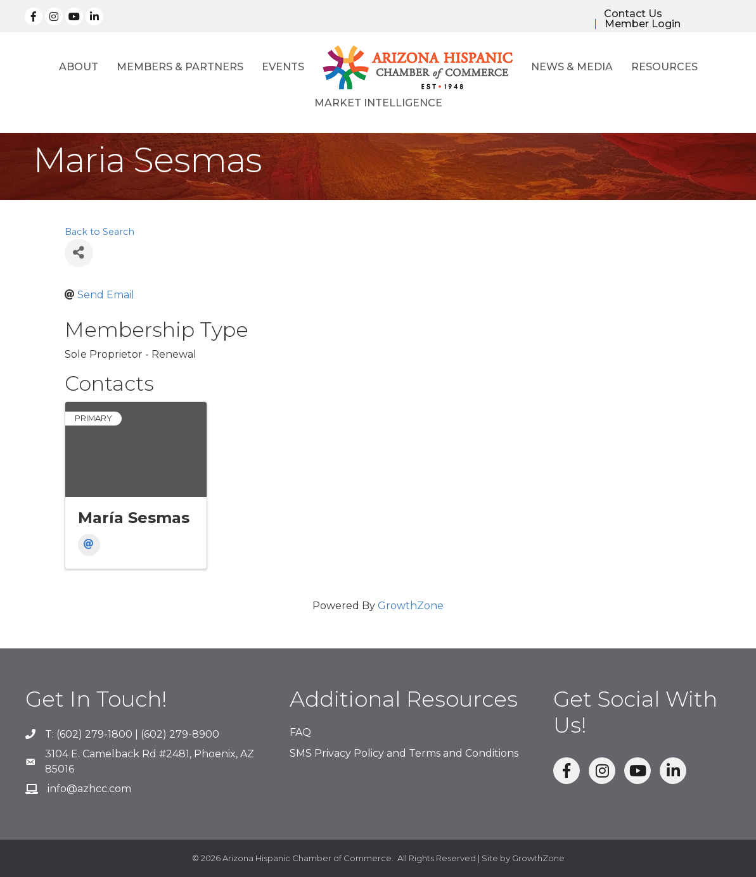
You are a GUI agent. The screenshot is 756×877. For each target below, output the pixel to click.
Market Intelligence (378, 103)
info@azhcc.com (89, 789)
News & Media (572, 67)
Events (283, 67)
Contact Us (633, 14)
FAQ (300, 732)
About (78, 67)
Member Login (643, 24)
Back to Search (99, 231)
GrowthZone (411, 606)
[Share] (79, 253)
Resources (664, 67)
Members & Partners (180, 67)
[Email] (89, 545)
